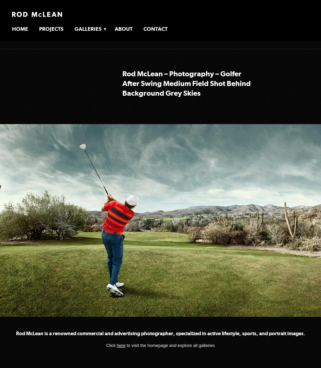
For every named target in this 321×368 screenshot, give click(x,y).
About (123, 29)
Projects (51, 29)
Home (20, 29)
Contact (155, 29)
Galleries (88, 29)
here (121, 345)
